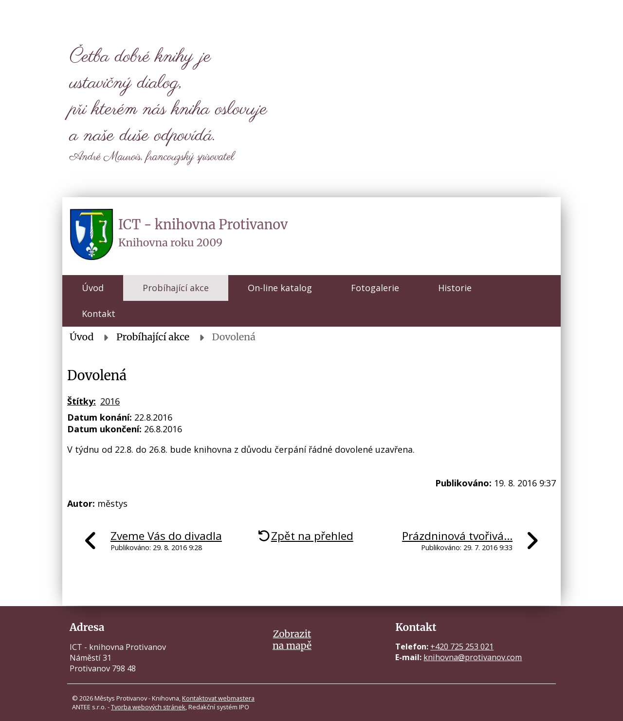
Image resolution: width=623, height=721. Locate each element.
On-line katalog (280, 288)
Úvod (93, 288)
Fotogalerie (375, 288)
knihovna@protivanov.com (472, 657)
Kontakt (98, 313)
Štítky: (81, 401)
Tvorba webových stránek (148, 707)
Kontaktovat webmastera (218, 698)
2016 (110, 401)
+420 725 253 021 (462, 646)
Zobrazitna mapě (292, 639)
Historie (455, 288)
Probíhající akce (176, 288)
